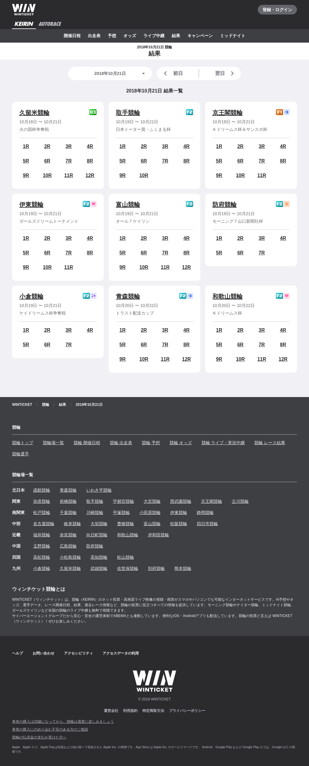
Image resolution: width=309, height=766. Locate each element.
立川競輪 (240, 501)
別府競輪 (156, 568)
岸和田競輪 (158, 534)
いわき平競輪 (99, 490)
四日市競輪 (207, 523)
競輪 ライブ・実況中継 (223, 442)
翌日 (225, 73)
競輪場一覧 (53, 442)
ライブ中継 (153, 35)
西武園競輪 (180, 501)
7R (68, 160)
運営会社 (111, 711)
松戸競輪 (41, 512)
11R (68, 175)
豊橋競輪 (125, 523)
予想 (112, 35)
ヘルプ (17, 653)
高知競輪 (99, 557)
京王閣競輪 (227, 112)
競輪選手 (20, 453)
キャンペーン (200, 35)
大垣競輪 (99, 523)
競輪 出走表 (121, 442)
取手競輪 (128, 112)
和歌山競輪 (227, 296)
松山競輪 (125, 557)
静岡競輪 (205, 512)
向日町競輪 (96, 534)
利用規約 (130, 711)
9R (26, 175)
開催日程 (72, 35)
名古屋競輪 (43, 523)
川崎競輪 (94, 512)
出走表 (94, 35)
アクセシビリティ (78, 653)
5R (26, 160)
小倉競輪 (31, 296)
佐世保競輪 (127, 568)
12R (89, 175)
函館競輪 (41, 490)
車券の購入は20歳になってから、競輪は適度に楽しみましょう (63, 721)
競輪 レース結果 (269, 442)
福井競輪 (41, 534)
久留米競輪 (34, 112)
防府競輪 (224, 204)
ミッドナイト (232, 35)
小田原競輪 (150, 512)
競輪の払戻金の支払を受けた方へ (39, 737)
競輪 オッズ (181, 442)
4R (90, 146)
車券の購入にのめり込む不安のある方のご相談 (50, 729)
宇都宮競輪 (123, 501)
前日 (172, 73)
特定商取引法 (153, 711)
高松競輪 (41, 557)
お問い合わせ (43, 653)
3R (68, 146)
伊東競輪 (31, 204)
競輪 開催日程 (87, 442)
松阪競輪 (178, 523)
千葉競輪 (68, 512)
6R (47, 160)
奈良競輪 (68, 534)
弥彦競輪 (41, 501)
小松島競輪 (70, 557)
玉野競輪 (41, 546)
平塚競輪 (121, 512)
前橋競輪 (68, 501)
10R (47, 175)
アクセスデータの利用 (121, 653)
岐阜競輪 (72, 523)
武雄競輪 (99, 568)
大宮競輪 (152, 501)
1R (26, 146)
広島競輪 (68, 546)
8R (90, 160)
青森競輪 (128, 296)
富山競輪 (128, 204)
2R (47, 146)
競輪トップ (22, 442)
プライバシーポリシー (187, 711)
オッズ (129, 35)
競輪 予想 (151, 442)
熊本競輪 (182, 568)
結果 (176, 35)
